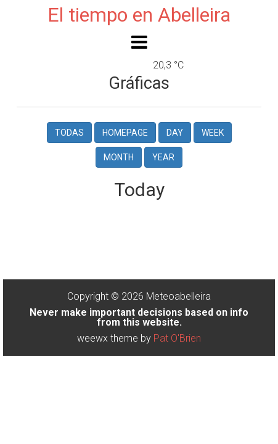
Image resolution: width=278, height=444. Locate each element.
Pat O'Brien (177, 338)
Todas (69, 133)
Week (213, 133)
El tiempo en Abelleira (139, 15)
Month (119, 157)
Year (163, 157)
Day (174, 133)
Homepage (125, 133)
